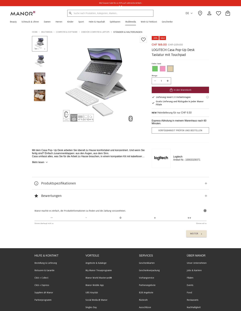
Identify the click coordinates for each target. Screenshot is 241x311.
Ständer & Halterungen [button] (127, 32)
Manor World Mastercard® (98, 278)
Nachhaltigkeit (194, 307)
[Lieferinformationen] (207, 97)
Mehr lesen (40, 162)
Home (35, 32)
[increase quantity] (167, 81)
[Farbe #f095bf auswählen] (162, 68)
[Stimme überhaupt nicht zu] (51, 218)
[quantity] (161, 81)
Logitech (178, 156)
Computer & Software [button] (66, 32)
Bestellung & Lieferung (45, 263)
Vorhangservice (146, 278)
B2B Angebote (146, 292)
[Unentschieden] (120, 218)
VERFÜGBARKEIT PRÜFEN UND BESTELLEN (180, 130)
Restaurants (192, 300)
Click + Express (41, 285)
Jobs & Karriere (194, 270)
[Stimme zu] (155, 218)
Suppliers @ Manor (43, 292)
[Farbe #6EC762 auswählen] (155, 68)
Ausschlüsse (145, 307)
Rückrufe (143, 300)
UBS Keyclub (91, 292)
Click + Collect (41, 278)
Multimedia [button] (46, 32)
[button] (14, 21)
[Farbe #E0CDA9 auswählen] (170, 68)
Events (190, 285)
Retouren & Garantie (44, 270)
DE (190, 13)
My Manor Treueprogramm (98, 270)
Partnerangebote (147, 285)
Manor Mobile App (94, 285)
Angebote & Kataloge (96, 263)
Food (189, 292)
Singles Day (91, 307)
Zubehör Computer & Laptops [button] (95, 32)
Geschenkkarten (147, 263)
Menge (154, 76)
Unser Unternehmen (197, 263)
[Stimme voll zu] (189, 218)
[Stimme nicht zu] (86, 218)
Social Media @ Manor (96, 300)
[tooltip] (205, 210)
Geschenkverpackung (149, 270)
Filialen (190, 278)
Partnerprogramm (42, 300)
